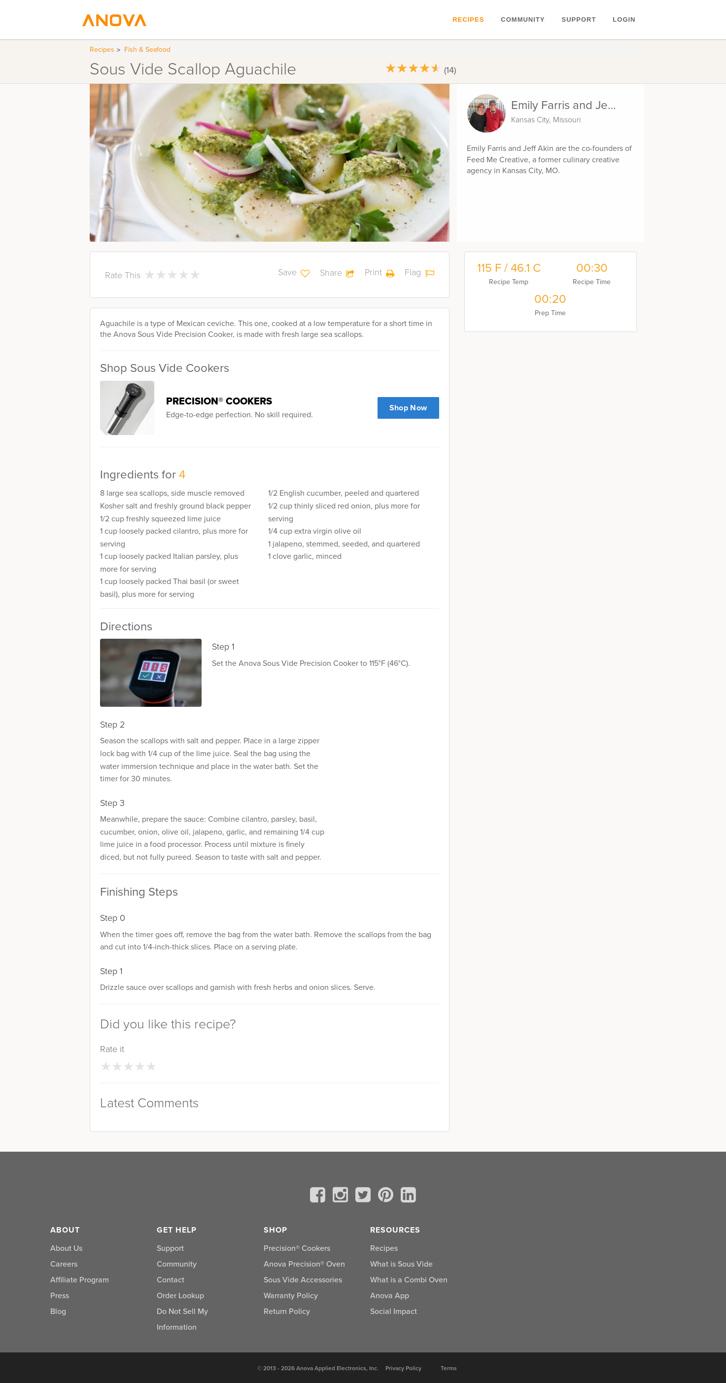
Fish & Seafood (147, 49)
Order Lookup (180, 1295)
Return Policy (287, 1311)
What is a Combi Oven (409, 1279)
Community (523, 19)
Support (578, 19)
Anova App (389, 1295)
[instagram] (342, 1196)
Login (624, 19)
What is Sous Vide (401, 1263)
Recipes (468, 19)
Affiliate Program (79, 1279)
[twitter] (364, 1196)
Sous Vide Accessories (303, 1279)
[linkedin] (408, 1196)
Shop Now (408, 407)
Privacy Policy (403, 1368)
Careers (63, 1263)
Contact (170, 1279)
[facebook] (319, 1196)
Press (59, 1295)
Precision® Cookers (297, 1247)
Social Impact (393, 1311)
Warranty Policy (291, 1295)
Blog (58, 1311)
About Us (66, 1247)
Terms (449, 1368)
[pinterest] (387, 1196)
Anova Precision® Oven (304, 1263)
